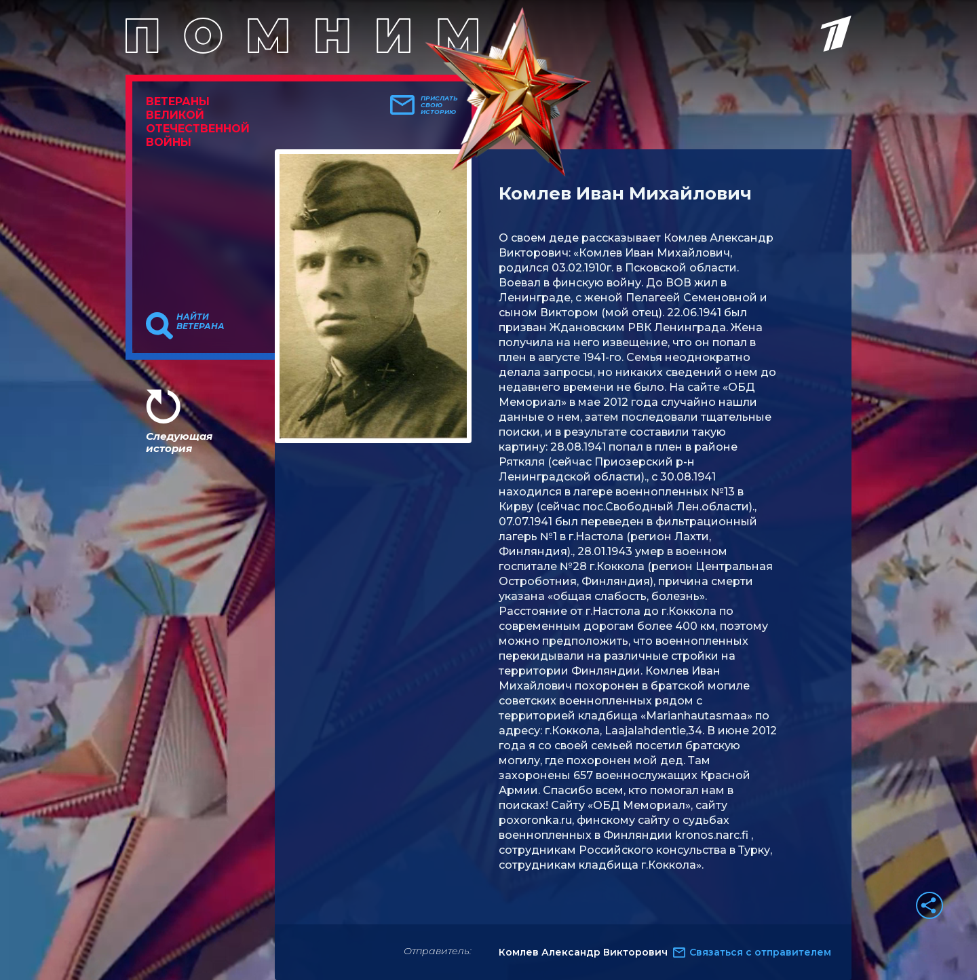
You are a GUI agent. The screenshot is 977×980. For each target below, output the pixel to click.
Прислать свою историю (439, 105)
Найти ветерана (200, 321)
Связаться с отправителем (760, 952)
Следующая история (179, 442)
